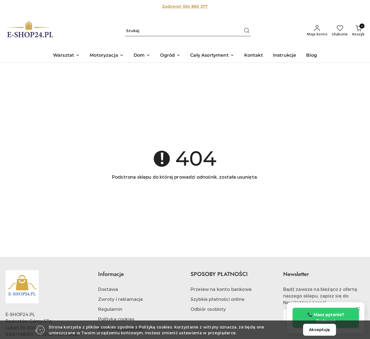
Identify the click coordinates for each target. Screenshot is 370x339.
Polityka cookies (116, 319)
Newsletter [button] (296, 274)
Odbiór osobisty (208, 309)
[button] (66, 56)
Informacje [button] (111, 274)
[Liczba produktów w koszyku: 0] (358, 31)
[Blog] (311, 56)
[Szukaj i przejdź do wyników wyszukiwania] (247, 31)
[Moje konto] (317, 31)
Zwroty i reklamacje (120, 299)
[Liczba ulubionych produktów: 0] (340, 31)
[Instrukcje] (285, 56)
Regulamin (110, 309)
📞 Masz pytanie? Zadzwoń (325, 318)
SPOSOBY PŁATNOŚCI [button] (219, 274)
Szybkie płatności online (217, 299)
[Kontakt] (253, 56)
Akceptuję (319, 329)
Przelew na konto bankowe (221, 289)
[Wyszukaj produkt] (188, 30)
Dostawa (108, 289)
